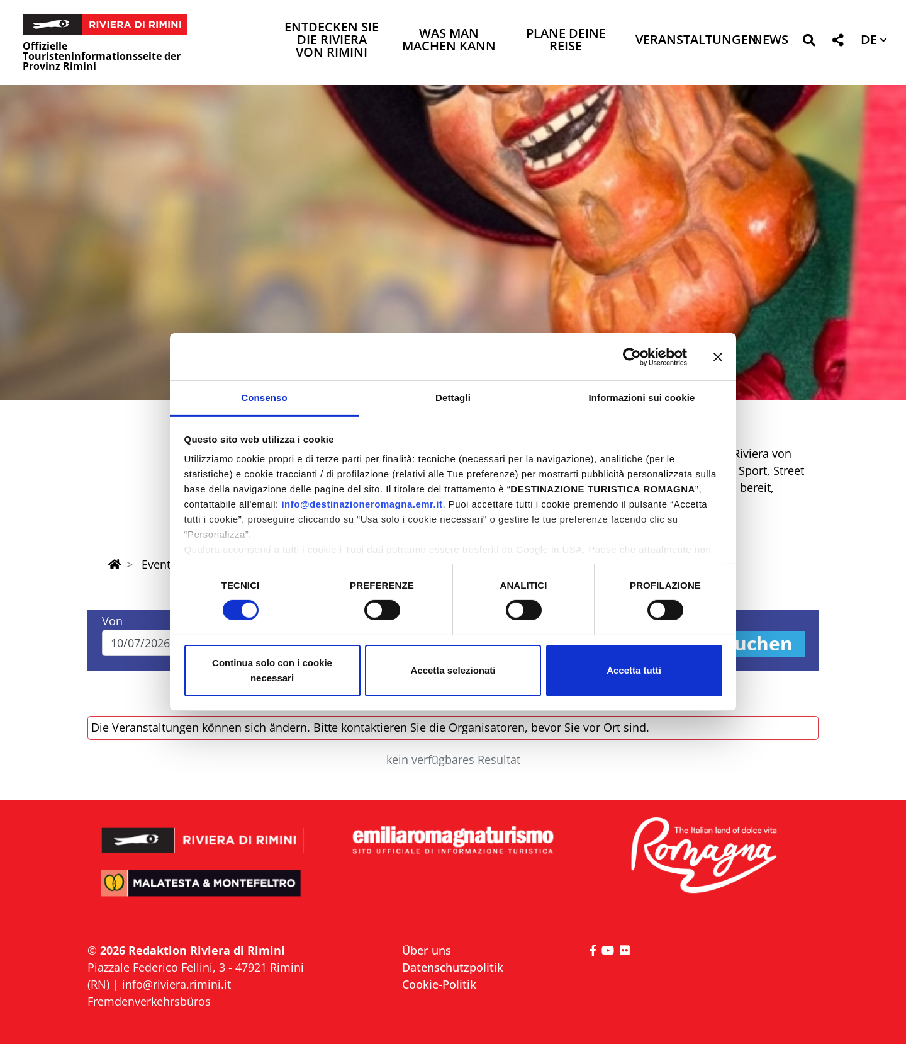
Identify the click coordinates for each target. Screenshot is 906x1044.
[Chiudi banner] (717, 356)
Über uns (426, 950)
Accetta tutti (634, 670)
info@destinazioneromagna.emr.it (361, 504)
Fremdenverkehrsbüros (149, 1001)
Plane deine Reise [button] (566, 40)
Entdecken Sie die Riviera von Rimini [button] (331, 40)
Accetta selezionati (452, 670)
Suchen (758, 644)
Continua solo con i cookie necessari (272, 670)
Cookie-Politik (439, 984)
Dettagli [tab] (453, 397)
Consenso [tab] (264, 397)
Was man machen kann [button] (449, 40)
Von (112, 620)
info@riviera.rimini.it (176, 984)
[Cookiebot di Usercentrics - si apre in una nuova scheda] (632, 356)
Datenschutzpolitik (452, 967)
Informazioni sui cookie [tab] (642, 397)
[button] (809, 42)
